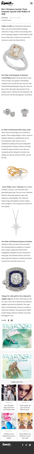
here (6, 315)
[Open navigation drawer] (31, 3)
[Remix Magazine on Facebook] (23, 445)
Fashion (4, 18)
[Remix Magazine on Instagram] (26, 445)
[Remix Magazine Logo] (7, 3)
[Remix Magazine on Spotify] (30, 445)
